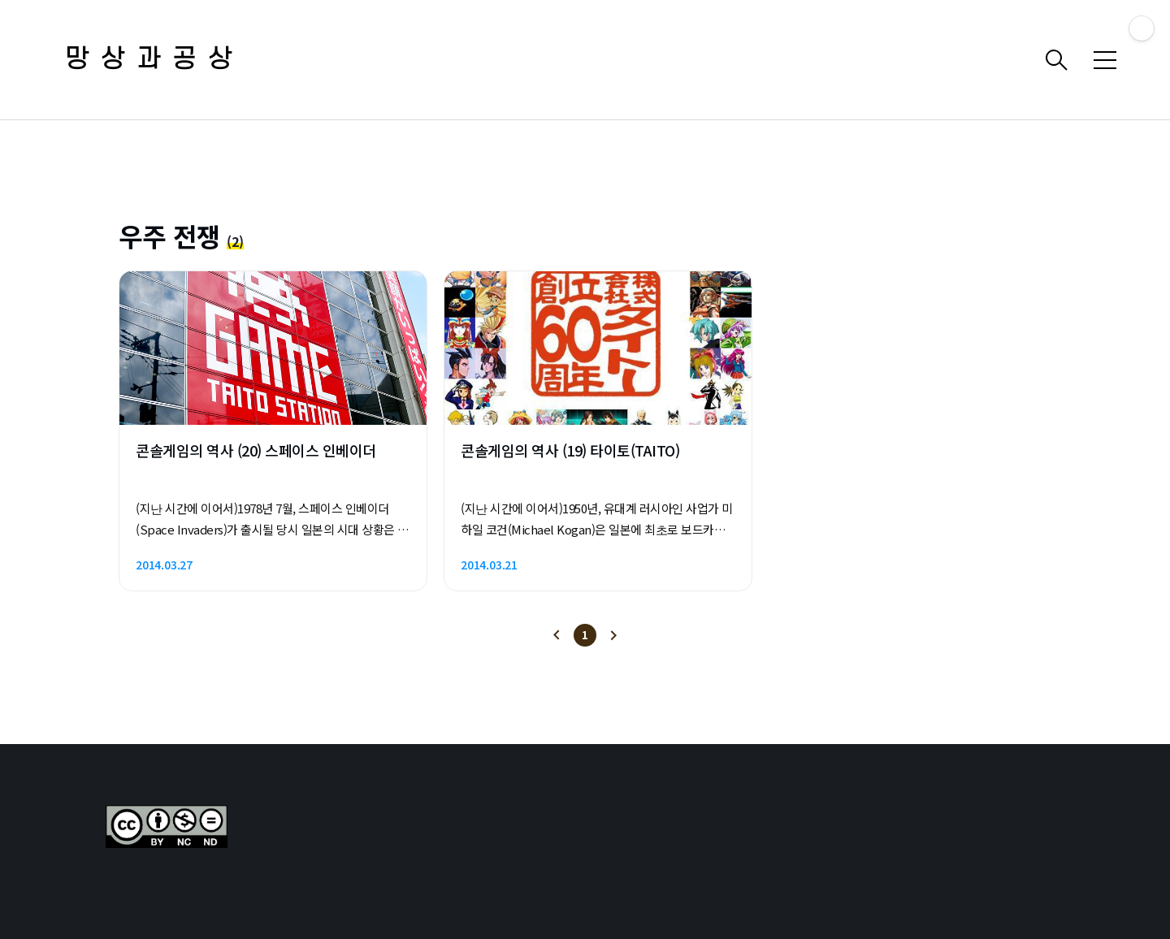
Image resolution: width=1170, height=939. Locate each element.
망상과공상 (154, 59)
